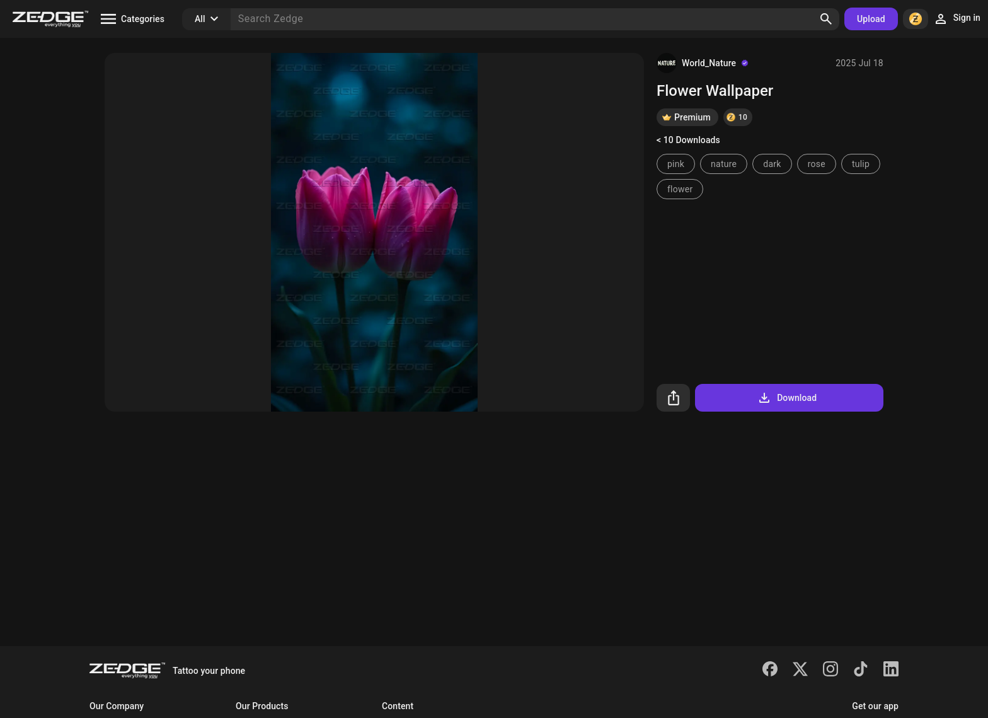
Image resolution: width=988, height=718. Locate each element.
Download (787, 397)
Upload (871, 19)
